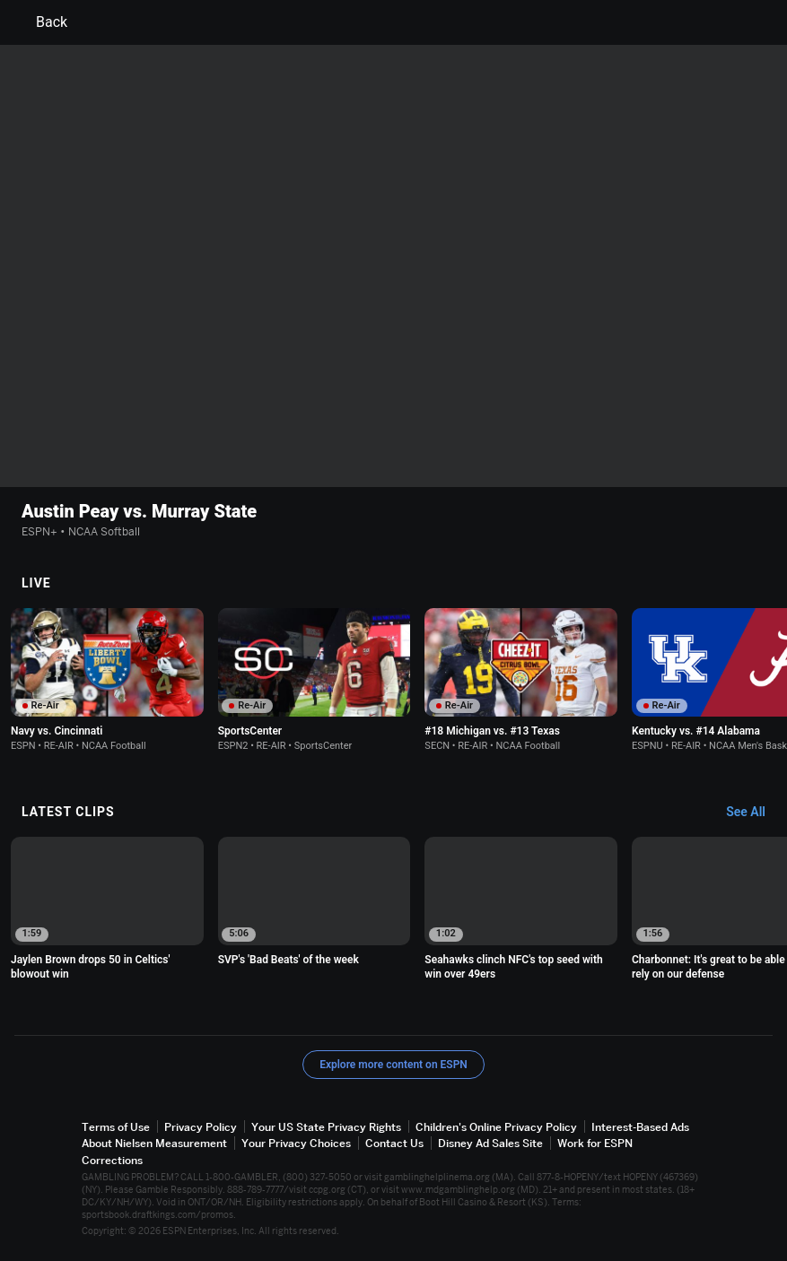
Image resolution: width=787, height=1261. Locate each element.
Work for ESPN (595, 1143)
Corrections (112, 1159)
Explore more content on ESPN (393, 1064)
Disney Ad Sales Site (490, 1143)
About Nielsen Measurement (154, 1143)
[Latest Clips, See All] (754, 813)
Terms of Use (116, 1127)
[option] (107, 680)
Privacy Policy (200, 1127)
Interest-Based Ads (640, 1127)
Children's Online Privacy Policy (496, 1127)
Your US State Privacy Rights (326, 1127)
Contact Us (394, 1143)
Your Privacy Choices (296, 1143)
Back (40, 22)
